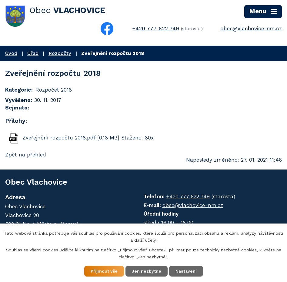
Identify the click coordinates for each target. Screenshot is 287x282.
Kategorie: (19, 90)
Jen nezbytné (146, 271)
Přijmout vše (104, 271)
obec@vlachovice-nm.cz (251, 28)
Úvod (11, 53)
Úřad (32, 53)
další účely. (145, 240)
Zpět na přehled (25, 155)
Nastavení (186, 271)
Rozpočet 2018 (53, 90)
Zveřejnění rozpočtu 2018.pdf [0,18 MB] (70, 138)
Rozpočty (59, 53)
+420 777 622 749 (155, 28)
